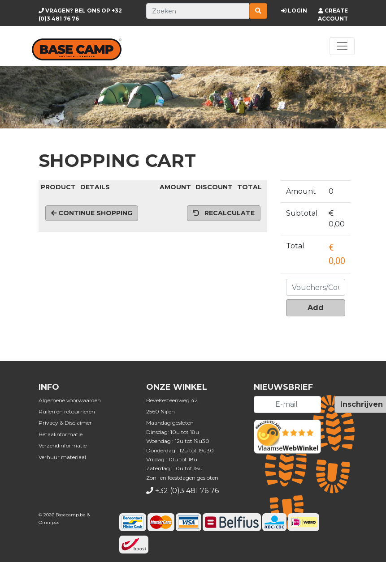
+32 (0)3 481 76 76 (187, 490)
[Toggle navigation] (342, 46)
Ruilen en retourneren (67, 411)
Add (316, 307)
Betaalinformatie (60, 434)
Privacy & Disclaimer (65, 422)
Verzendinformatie (63, 445)
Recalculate (224, 213)
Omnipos (49, 522)
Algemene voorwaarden (70, 400)
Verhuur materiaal (62, 457)
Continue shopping (91, 213)
